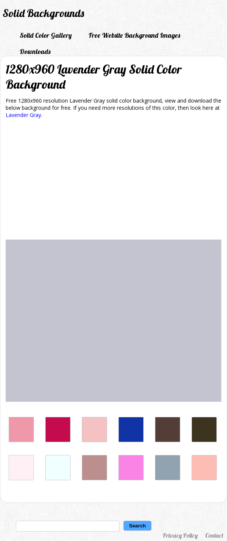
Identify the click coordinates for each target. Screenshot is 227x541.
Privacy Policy (180, 535)
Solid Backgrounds (43, 13)
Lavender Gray (23, 114)
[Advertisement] (113, 180)
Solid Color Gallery (46, 35)
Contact (214, 535)
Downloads (35, 51)
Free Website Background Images (134, 35)
